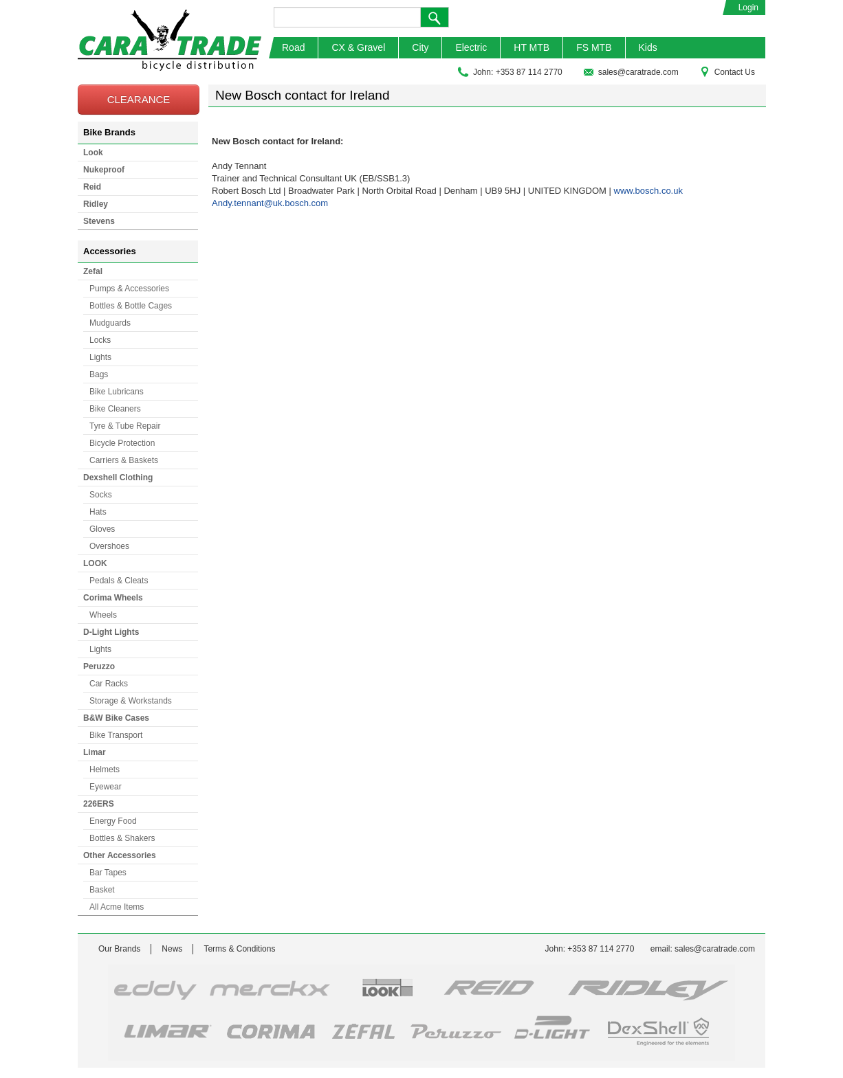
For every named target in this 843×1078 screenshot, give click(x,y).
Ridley (95, 204)
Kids (648, 47)
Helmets (104, 769)
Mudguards (110, 323)
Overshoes (109, 546)
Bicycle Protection (122, 443)
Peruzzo (99, 666)
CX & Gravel (358, 47)
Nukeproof (103, 170)
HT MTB (531, 47)
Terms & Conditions (239, 949)
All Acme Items (116, 907)
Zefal (92, 271)
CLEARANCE (139, 99)
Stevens (99, 221)
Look (93, 152)
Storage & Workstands (130, 701)
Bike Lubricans (116, 391)
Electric (471, 47)
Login (748, 7)
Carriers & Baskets (123, 460)
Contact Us (727, 72)
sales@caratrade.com (631, 72)
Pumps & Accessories (129, 288)
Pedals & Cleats (118, 580)
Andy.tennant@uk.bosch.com (270, 203)
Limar (94, 752)
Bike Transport (115, 735)
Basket (102, 890)
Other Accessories (119, 855)
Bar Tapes (108, 872)
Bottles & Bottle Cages (130, 306)
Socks (100, 494)
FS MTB (593, 47)
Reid (92, 187)
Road (293, 47)
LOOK (95, 563)
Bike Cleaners (115, 409)
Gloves (102, 529)
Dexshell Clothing (118, 477)
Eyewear (105, 786)
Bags (98, 374)
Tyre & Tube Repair (124, 426)
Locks (100, 340)
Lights (100, 357)
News (172, 949)
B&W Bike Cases (116, 718)
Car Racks (108, 683)
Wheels (103, 615)
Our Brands (119, 949)
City (420, 47)
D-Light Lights (111, 632)
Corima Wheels (113, 598)
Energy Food (113, 821)
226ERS (98, 804)
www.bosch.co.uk (648, 191)
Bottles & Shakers (122, 838)
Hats (98, 512)
